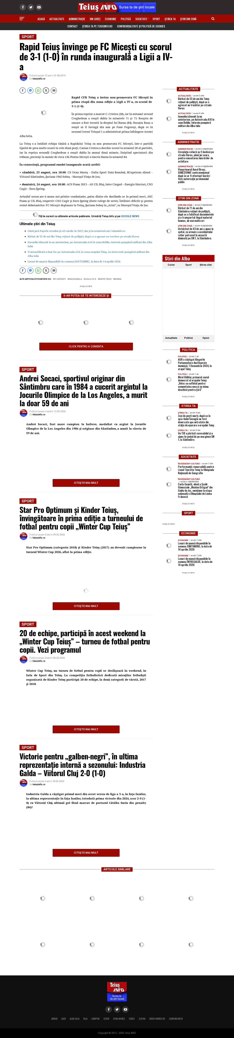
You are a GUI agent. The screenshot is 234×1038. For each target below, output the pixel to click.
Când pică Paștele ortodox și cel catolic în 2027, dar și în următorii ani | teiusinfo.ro (76, 231)
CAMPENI (95, 1018)
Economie (110, 19)
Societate (141, 19)
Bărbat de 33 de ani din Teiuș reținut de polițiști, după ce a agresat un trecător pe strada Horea (83, 236)
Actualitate (56, 19)
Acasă (41, 19)
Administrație (77, 19)
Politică (126, 19)
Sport (156, 19)
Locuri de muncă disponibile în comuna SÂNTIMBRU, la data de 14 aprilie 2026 (74, 261)
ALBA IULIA (74, 1018)
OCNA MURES (119, 1018)
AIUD (63, 1018)
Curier (171, 265)
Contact (72, 26)
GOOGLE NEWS (130, 216)
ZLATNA (142, 1018)
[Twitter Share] (46, 90)
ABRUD (54, 1018)
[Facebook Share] (23, 90)
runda (117, 279)
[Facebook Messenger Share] (30, 90)
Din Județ (95, 19)
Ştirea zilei (206, 265)
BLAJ (85, 1018)
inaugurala (75, 279)
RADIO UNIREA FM (157, 1018)
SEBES (132, 1018)
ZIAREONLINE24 (176, 1018)
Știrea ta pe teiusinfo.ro (97, 26)
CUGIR (106, 1018)
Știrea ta (170, 19)
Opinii (205, 338)
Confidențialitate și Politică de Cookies (141, 26)
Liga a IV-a (90, 279)
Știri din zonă (188, 19)
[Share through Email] (54, 90)
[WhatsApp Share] (38, 90)
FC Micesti (60, 279)
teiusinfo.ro (39, 78)
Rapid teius (105, 279)
